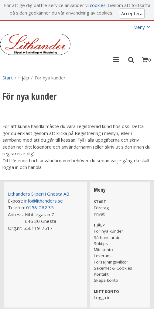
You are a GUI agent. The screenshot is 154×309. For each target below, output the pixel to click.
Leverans (102, 255)
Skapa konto (106, 280)
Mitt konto (103, 249)
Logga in (102, 297)
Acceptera (131, 13)
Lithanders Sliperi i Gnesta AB (38, 194)
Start (7, 78)
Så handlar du (107, 237)
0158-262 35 (40, 207)
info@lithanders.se (43, 201)
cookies (98, 5)
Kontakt (101, 274)
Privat (99, 214)
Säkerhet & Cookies (113, 268)
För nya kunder (108, 231)
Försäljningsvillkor (111, 262)
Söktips (101, 243)
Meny (139, 27)
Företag (101, 207)
